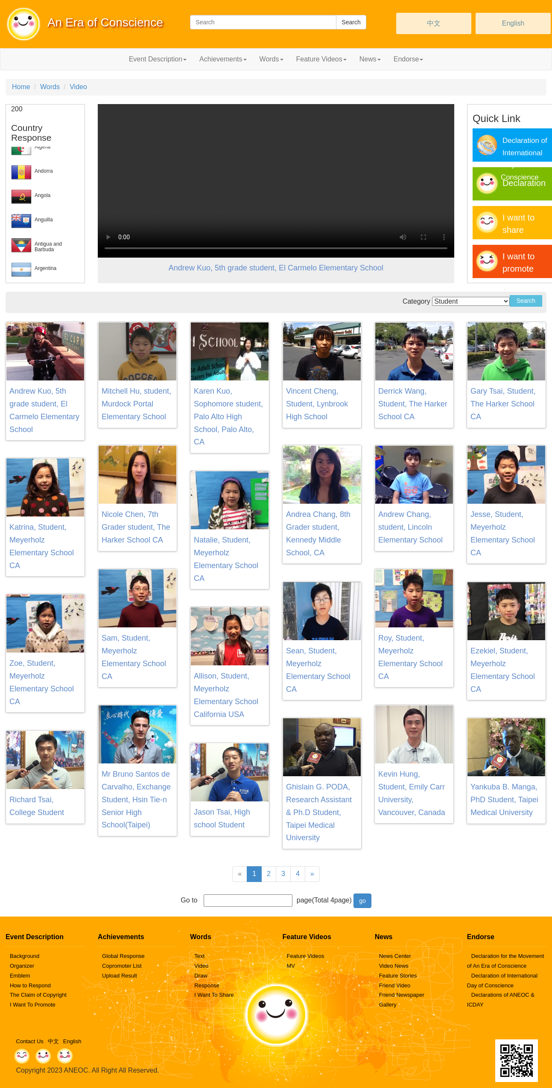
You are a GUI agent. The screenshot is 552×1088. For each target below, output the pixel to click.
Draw (200, 975)
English (513, 23)
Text (199, 956)
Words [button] (271, 59)
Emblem (20, 975)
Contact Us (30, 1041)
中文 (434, 23)
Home (21, 86)
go (362, 900)
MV (290, 966)
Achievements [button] (223, 59)
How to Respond (30, 985)
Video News (394, 966)
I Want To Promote (32, 1004)
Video (78, 86)
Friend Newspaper (401, 995)
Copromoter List (121, 966)
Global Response (123, 956)
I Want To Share (214, 995)
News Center (395, 956)
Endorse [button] (408, 59)
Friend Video (394, 985)
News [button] (370, 59)
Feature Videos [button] (321, 59)
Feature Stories (398, 975)
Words (50, 86)
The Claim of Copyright (38, 995)
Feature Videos (305, 956)
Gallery (388, 1004)
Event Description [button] (158, 59)
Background (24, 956)
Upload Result (119, 975)
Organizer (22, 966)
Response (206, 985)
